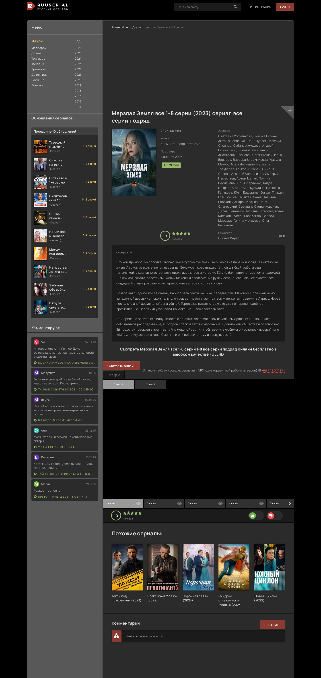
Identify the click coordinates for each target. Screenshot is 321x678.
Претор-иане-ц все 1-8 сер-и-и (60, 497)
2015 (78, 107)
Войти (285, 7)
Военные (38, 80)
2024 (78, 58)
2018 (78, 91)
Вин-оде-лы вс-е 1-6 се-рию (58, 420)
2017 (78, 96)
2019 (78, 85)
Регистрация (260, 7)
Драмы (36, 53)
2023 (78, 64)
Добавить (272, 625)
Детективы (39, 75)
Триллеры (38, 58)
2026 (78, 48)
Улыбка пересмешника (54, 447)
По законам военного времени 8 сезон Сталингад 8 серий (65, 363)
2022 (78, 69)
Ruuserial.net (120, 27)
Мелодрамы (40, 48)
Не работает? (274, 370)
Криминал (38, 69)
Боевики (37, 85)
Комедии (37, 64)
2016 (78, 101)
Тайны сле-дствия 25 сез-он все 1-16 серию (65, 474)
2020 (78, 80)
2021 (78, 75)
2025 (78, 53)
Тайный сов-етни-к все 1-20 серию (64, 389)
